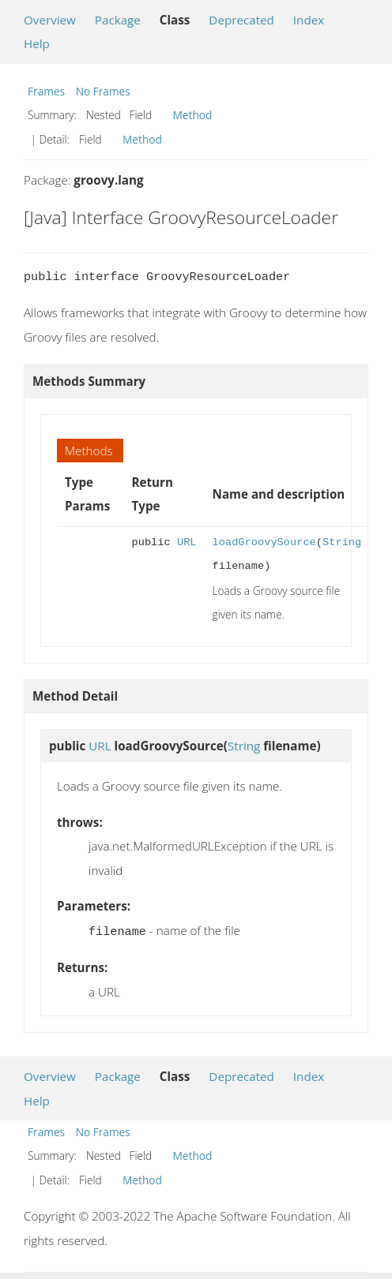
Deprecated (241, 20)
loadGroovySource (264, 542)
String (341, 542)
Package (118, 20)
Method (193, 114)
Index (308, 20)
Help (37, 43)
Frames (46, 91)
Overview (50, 20)
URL (187, 542)
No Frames (103, 91)
